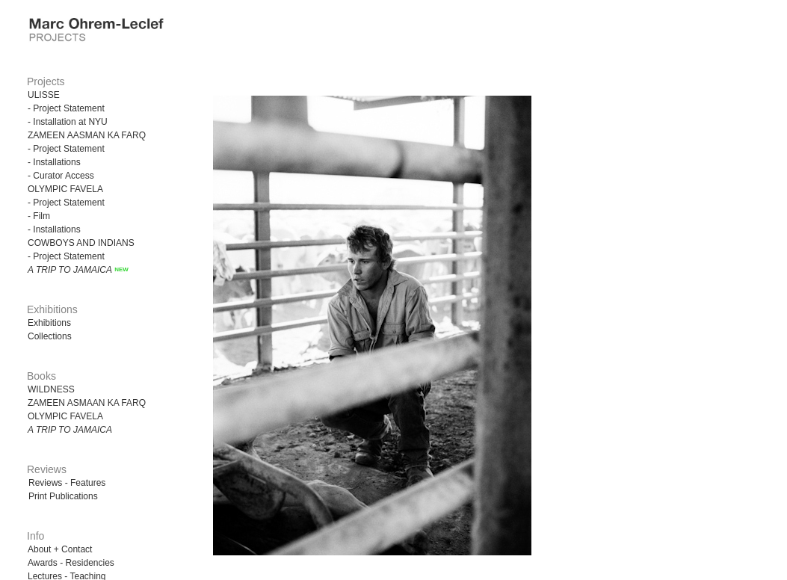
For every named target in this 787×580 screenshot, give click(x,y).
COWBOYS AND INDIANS (81, 243)
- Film (39, 216)
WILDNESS (51, 389)
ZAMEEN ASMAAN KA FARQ (87, 403)
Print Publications (63, 496)
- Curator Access (61, 175)
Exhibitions (49, 323)
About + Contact (60, 549)
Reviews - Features (66, 483)
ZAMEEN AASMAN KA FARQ (87, 135)
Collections (50, 336)
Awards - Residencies (71, 563)
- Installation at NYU (68, 122)
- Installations (54, 162)
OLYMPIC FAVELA (65, 189)
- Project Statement (66, 108)
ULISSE (44, 95)
